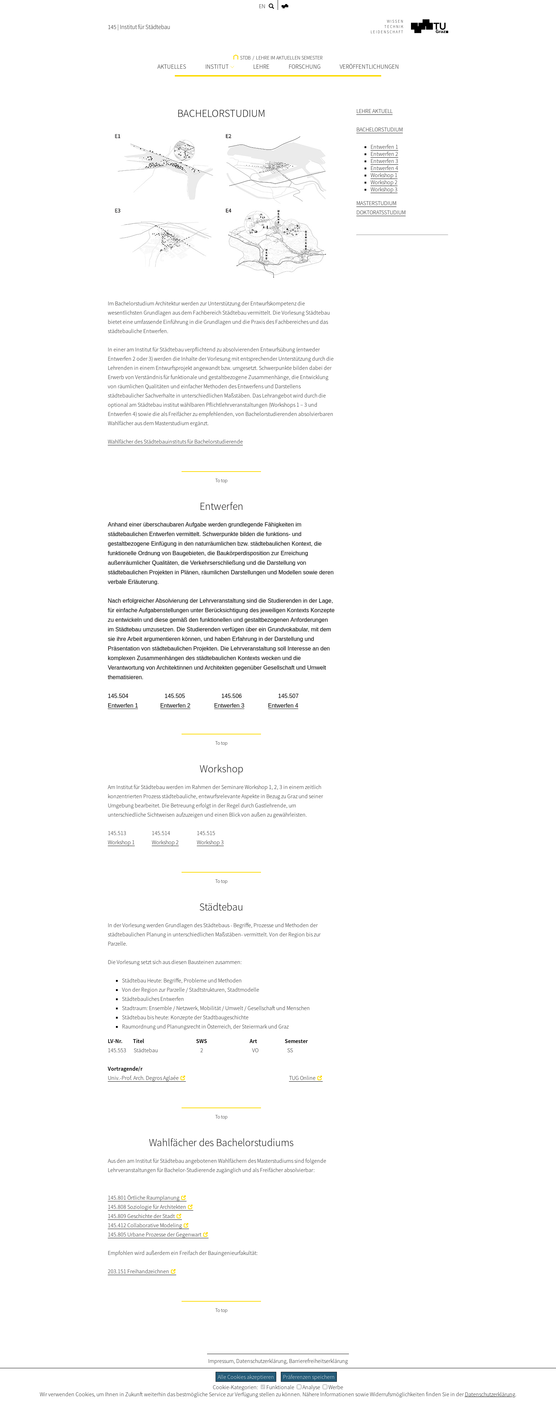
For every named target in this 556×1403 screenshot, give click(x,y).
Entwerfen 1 (384, 146)
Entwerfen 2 (384, 153)
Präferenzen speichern (309, 1376)
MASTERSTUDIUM (376, 203)
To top (221, 480)
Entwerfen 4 (384, 167)
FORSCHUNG (305, 67)
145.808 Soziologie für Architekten (147, 1206)
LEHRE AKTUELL (374, 110)
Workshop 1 (121, 842)
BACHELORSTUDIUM (379, 129)
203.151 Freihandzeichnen (138, 1271)
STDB (242, 58)
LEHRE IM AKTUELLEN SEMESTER (289, 58)
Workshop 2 (165, 842)
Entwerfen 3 (384, 160)
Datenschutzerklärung (261, 1360)
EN (262, 6)
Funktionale (277, 1387)
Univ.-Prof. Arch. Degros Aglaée (143, 1077)
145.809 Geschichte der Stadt (141, 1215)
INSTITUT (219, 67)
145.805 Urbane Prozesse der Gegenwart (154, 1234)
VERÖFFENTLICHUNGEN (369, 67)
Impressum (221, 1360)
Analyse (308, 1387)
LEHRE (261, 67)
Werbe (333, 1387)
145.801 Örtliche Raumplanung (143, 1197)
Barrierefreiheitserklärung (318, 1360)
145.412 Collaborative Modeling (145, 1225)
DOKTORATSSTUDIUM (381, 212)
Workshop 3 (210, 842)
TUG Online (302, 1077)
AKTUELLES (171, 67)
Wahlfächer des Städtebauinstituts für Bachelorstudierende (175, 441)
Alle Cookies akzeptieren (246, 1376)
